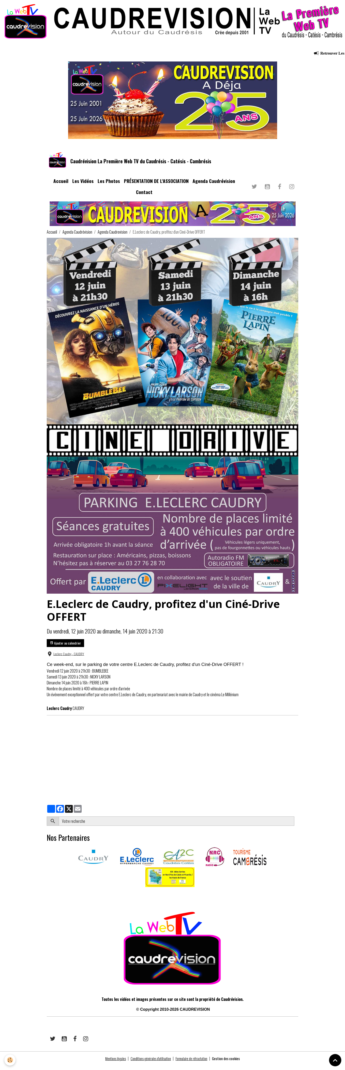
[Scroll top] (335, 1060)
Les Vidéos (83, 185)
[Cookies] (10, 1059)
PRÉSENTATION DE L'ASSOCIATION (156, 185)
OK (296, 826)
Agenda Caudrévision (214, 185)
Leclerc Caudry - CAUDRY (68, 658)
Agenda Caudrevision (112, 237)
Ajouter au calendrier (65, 647)
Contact (144, 196)
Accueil (60, 185)
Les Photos (109, 185)
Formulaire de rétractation (195, 1063)
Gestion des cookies (233, 1063)
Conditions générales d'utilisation (148, 1063)
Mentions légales (108, 1063)
